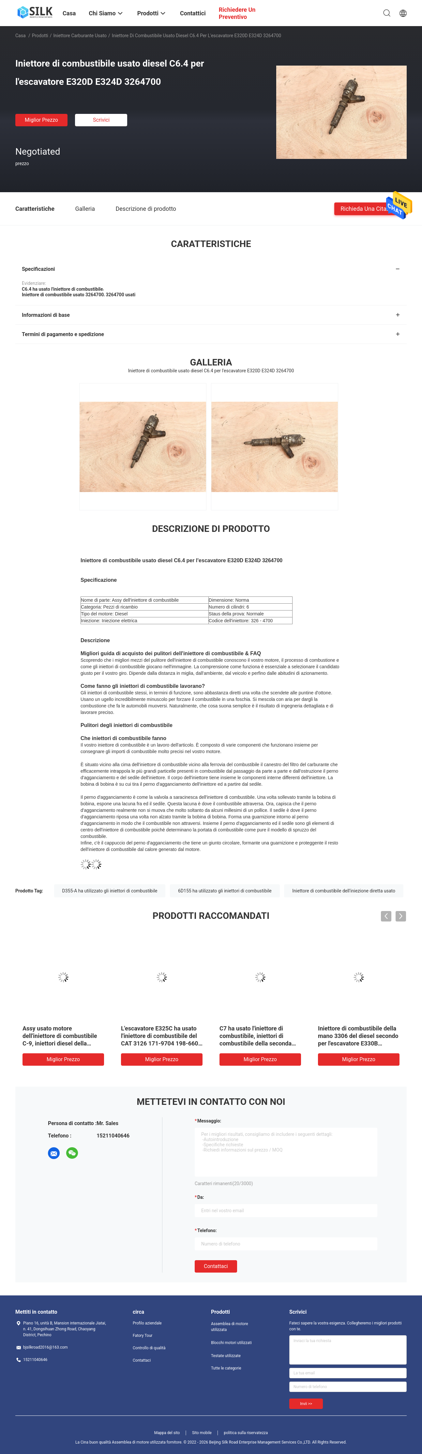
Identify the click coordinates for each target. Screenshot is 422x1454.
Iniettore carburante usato (80, 35)
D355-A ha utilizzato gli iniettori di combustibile (110, 890)
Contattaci (216, 1266)
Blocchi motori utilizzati (231, 1342)
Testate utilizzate (226, 1355)
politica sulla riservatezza (246, 1433)
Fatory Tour (142, 1335)
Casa (20, 35)
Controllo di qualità (149, 1348)
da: (200, 1197)
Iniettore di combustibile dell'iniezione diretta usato (343, 890)
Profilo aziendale (147, 1323)
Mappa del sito (167, 1433)
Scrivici (101, 120)
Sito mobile (202, 1433)
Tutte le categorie (226, 1368)
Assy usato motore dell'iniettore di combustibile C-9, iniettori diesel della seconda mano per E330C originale (60, 1043)
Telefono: (207, 1230)
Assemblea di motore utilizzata (229, 1327)
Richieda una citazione (370, 208)
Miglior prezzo (41, 120)
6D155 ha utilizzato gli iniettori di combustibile (225, 890)
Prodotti (40, 35)
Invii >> (306, 1403)
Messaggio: (209, 1120)
